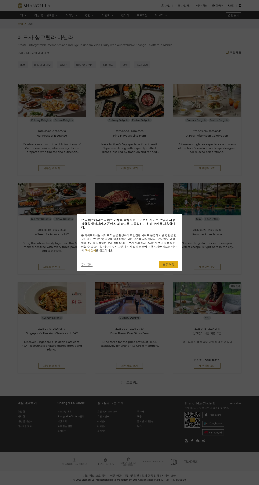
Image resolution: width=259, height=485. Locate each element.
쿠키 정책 (90, 250)
